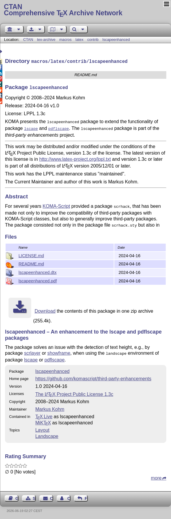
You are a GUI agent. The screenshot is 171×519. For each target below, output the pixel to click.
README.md (31, 263)
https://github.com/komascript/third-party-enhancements (93, 377)
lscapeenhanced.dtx (37, 271)
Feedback (86, 497)
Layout (42, 428)
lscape (31, 358)
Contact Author (69, 497)
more (156, 476)
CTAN (28, 39)
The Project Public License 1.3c (74, 393)
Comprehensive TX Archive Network (85, 10)
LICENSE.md (31, 255)
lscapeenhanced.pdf (38, 280)
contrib (92, 39)
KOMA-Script (56, 203)
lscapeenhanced (116, 39)
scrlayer (32, 352)
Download (45, 310)
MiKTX (43, 421)
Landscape (46, 435)
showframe (58, 352)
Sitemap (34, 497)
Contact (51, 497)
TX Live (43, 415)
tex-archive (46, 39)
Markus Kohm (49, 408)
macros (65, 39)
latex (79, 39)
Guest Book (17, 497)
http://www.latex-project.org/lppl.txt (75, 156)
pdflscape (54, 358)
